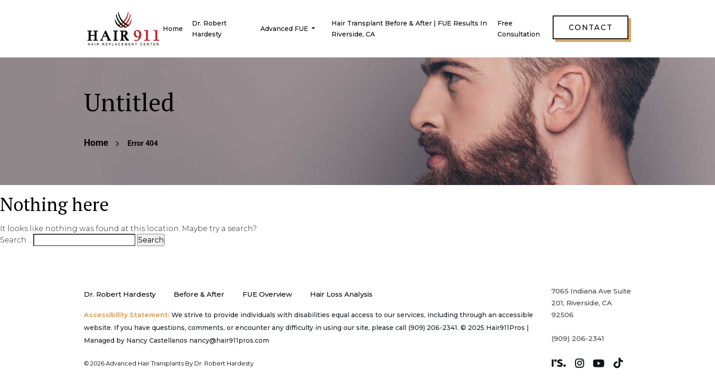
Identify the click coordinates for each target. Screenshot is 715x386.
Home (173, 29)
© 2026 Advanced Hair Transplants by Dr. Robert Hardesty (169, 363)
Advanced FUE (285, 29)
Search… (15, 240)
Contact (591, 27)
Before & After (199, 294)
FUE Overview (267, 294)
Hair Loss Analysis (341, 294)
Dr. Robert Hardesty (119, 294)
